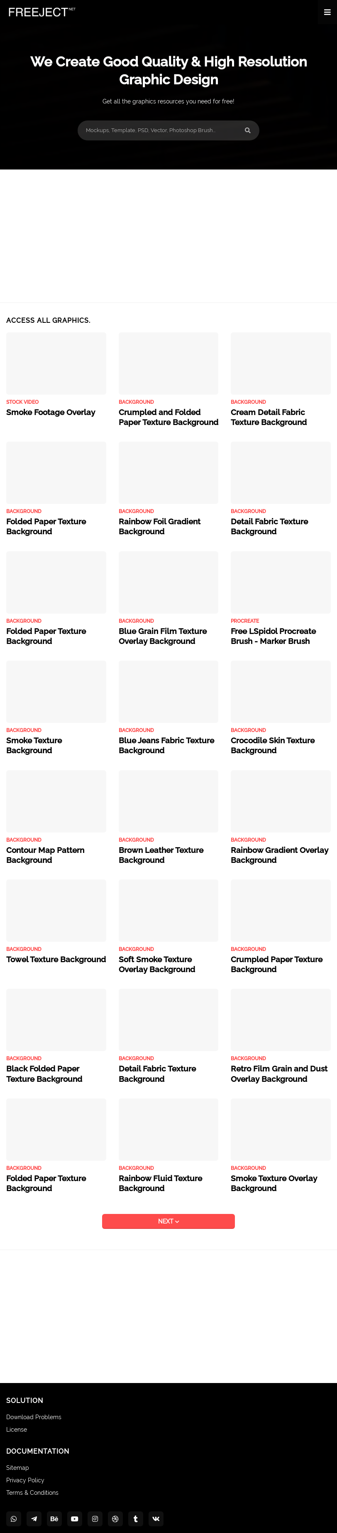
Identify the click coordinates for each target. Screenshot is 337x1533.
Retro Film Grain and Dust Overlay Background (272, 1055)
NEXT (166, 1199)
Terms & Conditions (32, 1470)
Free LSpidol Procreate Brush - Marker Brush (280, 628)
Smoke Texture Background (50, 731)
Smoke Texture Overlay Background (268, 1161)
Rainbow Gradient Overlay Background (273, 841)
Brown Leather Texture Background (155, 841)
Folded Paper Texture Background (40, 521)
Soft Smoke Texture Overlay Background (163, 948)
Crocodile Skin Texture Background (267, 735)
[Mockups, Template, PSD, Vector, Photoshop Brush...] (168, 130)
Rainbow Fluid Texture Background (154, 1161)
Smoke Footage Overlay (44, 411)
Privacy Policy (25, 1457)
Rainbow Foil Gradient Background (154, 521)
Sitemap (17, 1445)
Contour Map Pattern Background (39, 841)
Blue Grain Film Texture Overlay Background (156, 628)
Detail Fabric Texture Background (263, 521)
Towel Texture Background (49, 944)
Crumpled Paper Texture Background (270, 948)
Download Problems (33, 1394)
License (16, 1406)
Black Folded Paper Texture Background (50, 1055)
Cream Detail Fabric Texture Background (275, 415)
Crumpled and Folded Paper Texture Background (163, 415)
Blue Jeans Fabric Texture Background (159, 735)
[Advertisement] (168, 236)
